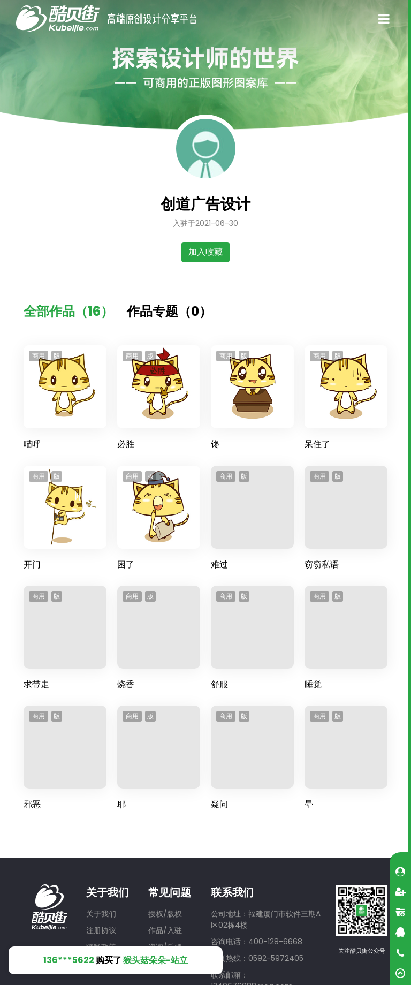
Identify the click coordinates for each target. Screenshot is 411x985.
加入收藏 (205, 252)
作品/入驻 (165, 930)
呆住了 (317, 444)
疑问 (219, 804)
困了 (125, 564)
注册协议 (101, 930)
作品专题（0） (169, 311)
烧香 (125, 684)
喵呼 (32, 444)
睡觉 (313, 684)
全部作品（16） (68, 311)
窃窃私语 (322, 564)
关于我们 (101, 913)
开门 (32, 564)
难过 (219, 564)
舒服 (219, 684)
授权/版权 (165, 913)
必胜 (125, 444)
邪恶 (32, 804)
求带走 (36, 684)
